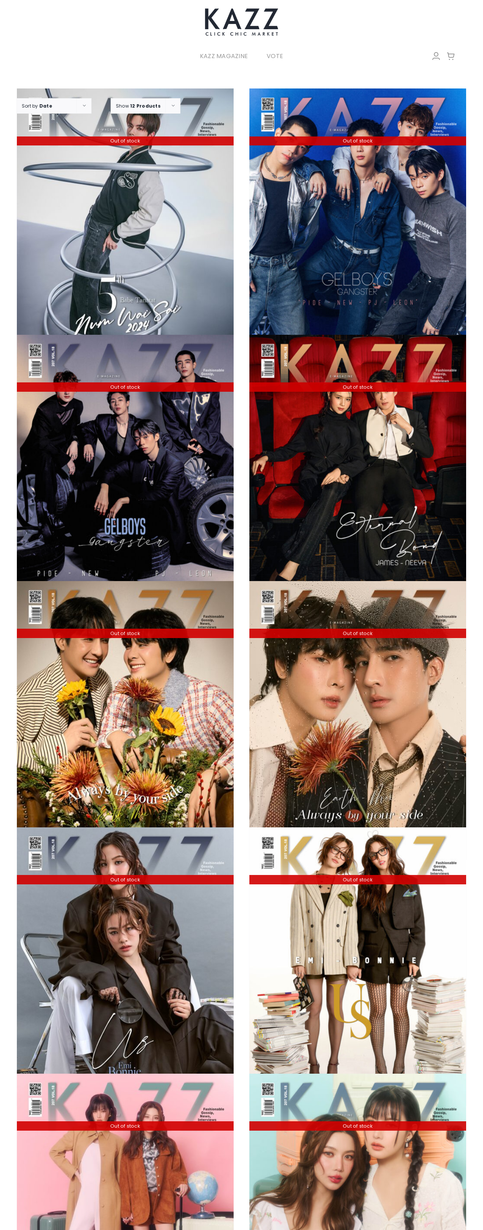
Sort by (37, 106)
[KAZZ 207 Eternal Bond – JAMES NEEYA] (357, 468)
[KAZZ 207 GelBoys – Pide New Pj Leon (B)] (357, 222)
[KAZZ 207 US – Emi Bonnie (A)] (357, 961)
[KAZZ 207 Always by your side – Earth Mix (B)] (125, 714)
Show (138, 106)
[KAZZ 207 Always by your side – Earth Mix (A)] (357, 715)
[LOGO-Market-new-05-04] (241, 10)
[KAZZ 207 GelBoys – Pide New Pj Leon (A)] (125, 468)
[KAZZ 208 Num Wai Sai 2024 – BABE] (125, 222)
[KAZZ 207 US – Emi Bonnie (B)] (125, 961)
